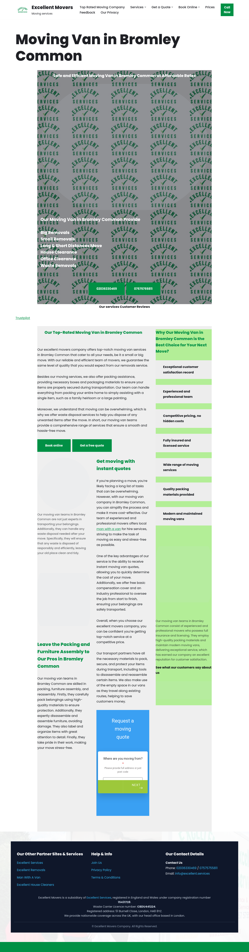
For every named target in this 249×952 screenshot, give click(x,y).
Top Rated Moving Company (102, 7)
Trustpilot (23, 318)
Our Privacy (110, 12)
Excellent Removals (31, 870)
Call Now (227, 9)
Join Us (96, 863)
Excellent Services (30, 863)
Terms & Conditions (105, 877)
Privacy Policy (101, 870)
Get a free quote (92, 445)
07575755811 (143, 289)
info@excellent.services (192, 873)
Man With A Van (28, 877)
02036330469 (106, 289)
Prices (210, 7)
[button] (145, 7)
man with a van (108, 529)
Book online (54, 445)
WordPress (41, 947)
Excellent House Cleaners (35, 885)
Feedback (87, 12)
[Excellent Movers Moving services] (44, 10)
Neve (7, 947)
